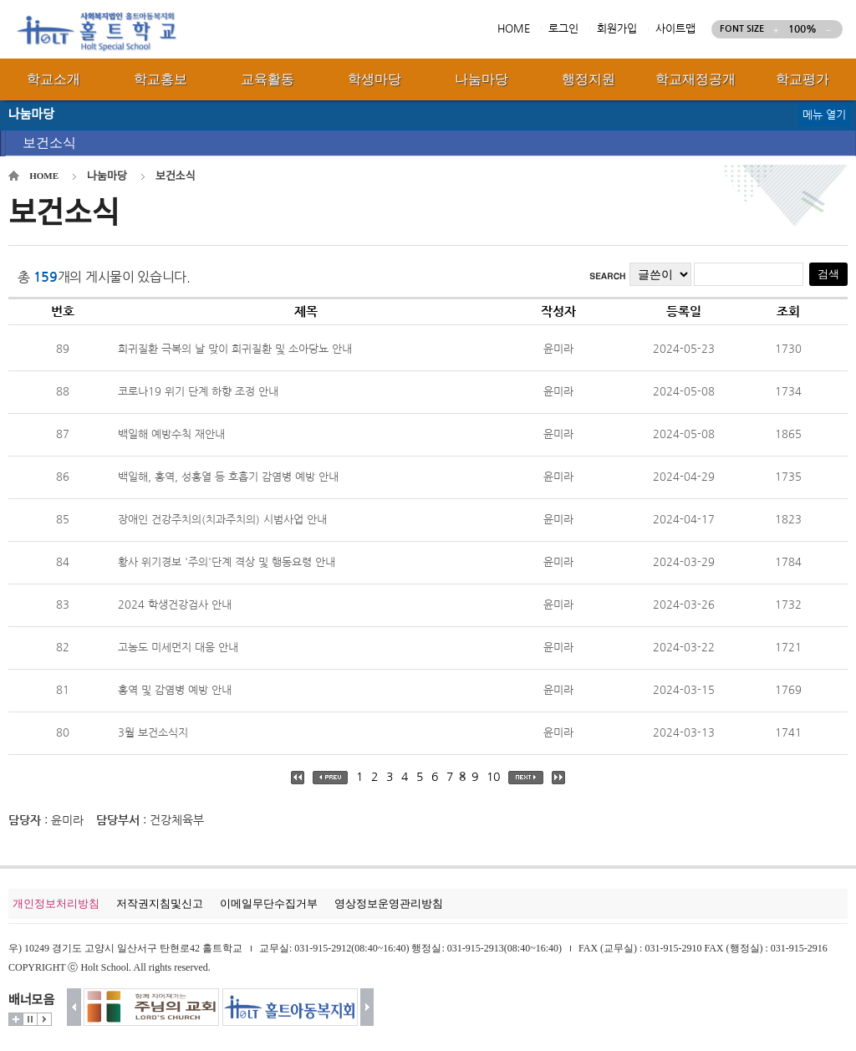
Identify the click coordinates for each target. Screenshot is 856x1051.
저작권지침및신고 (159, 903)
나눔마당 (107, 176)
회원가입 (617, 28)
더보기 (15, 1019)
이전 (74, 1007)
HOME (513, 28)
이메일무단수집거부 (269, 903)
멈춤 (30, 1019)
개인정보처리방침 (56, 903)
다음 (367, 1007)
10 (493, 777)
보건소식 (49, 142)
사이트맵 (675, 28)
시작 (44, 1019)
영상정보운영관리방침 (388, 903)
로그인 (563, 28)
